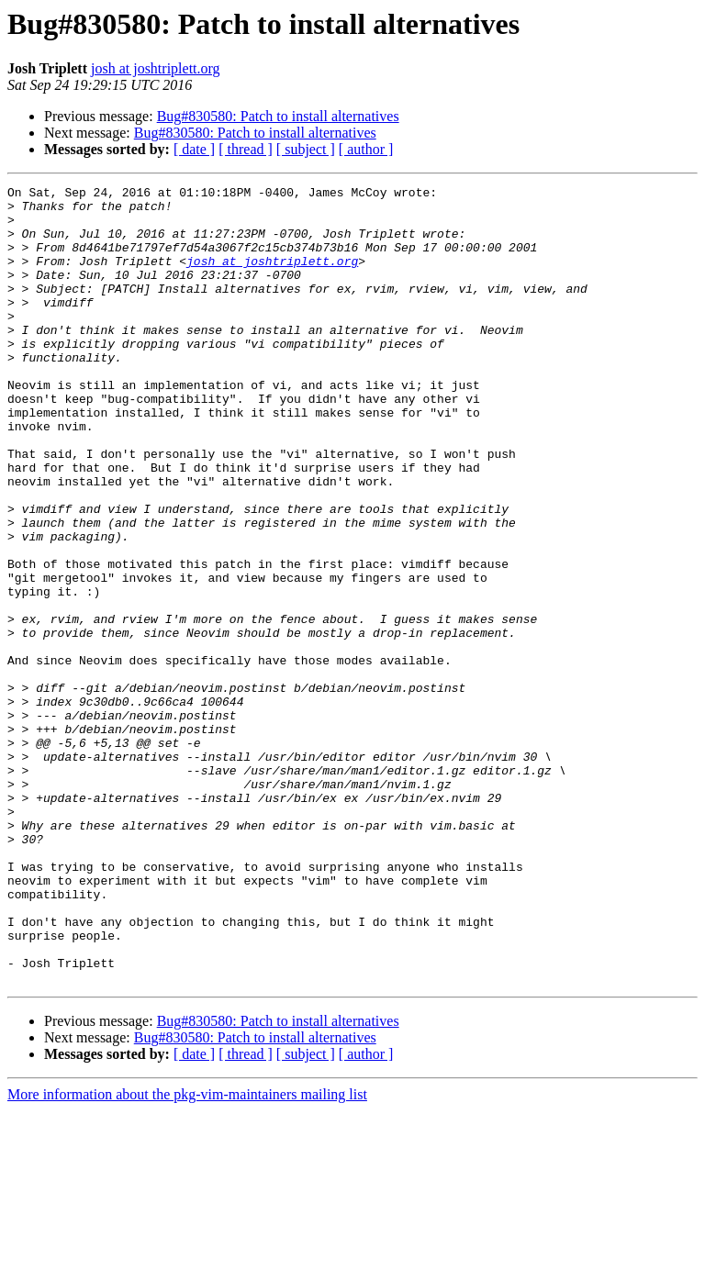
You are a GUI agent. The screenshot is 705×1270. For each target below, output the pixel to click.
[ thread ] (245, 149)
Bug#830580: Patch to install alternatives (278, 116)
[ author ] (366, 149)
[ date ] (194, 149)
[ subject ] (305, 149)
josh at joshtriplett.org (155, 68)
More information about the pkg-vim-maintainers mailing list (187, 1254)
